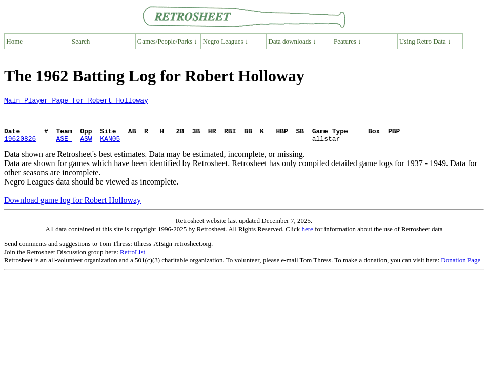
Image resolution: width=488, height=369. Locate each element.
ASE (64, 147)
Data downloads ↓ (292, 41)
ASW (86, 147)
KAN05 (110, 147)
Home (14, 41)
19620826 (20, 147)
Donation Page (460, 269)
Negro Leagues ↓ (226, 41)
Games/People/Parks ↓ (167, 41)
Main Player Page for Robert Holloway (76, 101)
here (307, 238)
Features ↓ (347, 41)
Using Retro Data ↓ (425, 41)
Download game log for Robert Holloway (72, 209)
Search (81, 41)
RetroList (132, 261)
